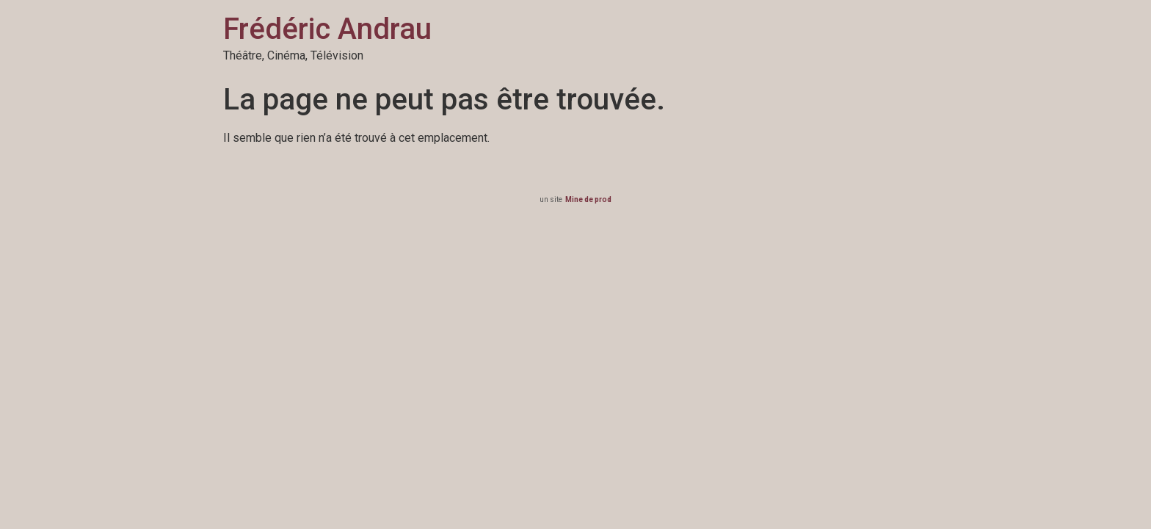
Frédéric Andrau (327, 29)
